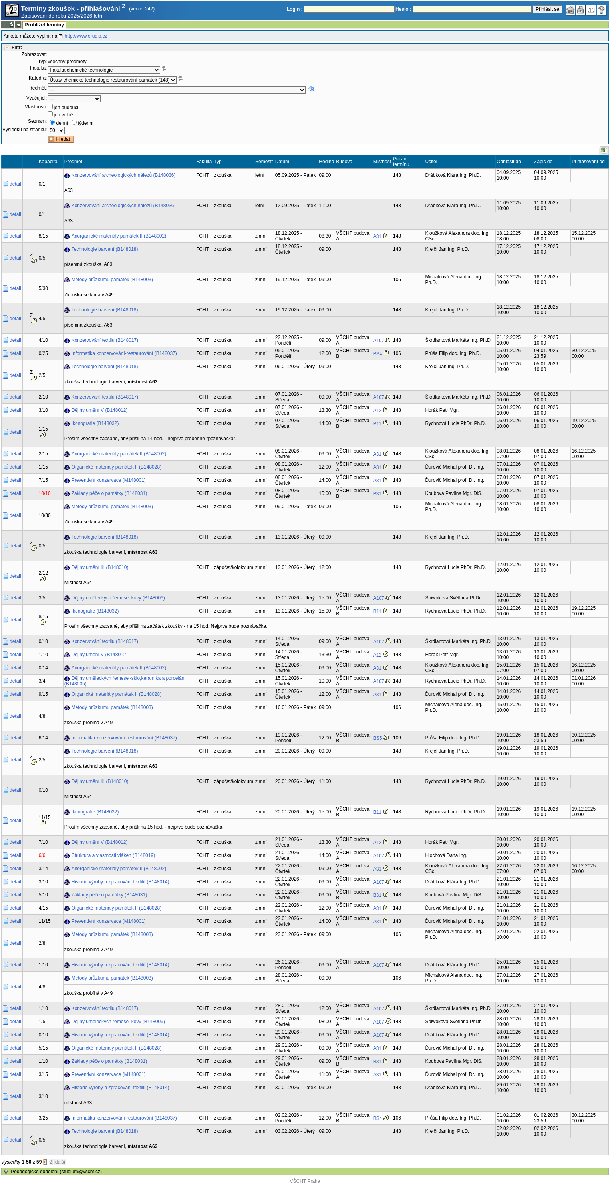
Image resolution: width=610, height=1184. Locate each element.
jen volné (63, 115)
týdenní (85, 123)
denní (62, 123)
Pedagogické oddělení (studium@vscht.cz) (56, 1171)
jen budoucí (66, 107)
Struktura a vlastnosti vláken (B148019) (113, 855)
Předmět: (37, 88)
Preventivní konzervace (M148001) (109, 480)
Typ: (42, 61)
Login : (295, 9)
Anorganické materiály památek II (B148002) (119, 236)
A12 (377, 410)
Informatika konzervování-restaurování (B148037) (124, 353)
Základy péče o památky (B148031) (109, 493)
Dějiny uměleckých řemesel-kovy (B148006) (118, 598)
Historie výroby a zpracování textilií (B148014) (120, 882)
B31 (377, 494)
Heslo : (403, 9)
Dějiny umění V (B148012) (100, 410)
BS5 (377, 738)
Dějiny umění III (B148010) (100, 567)
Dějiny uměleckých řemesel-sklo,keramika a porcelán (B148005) (124, 681)
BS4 (377, 354)
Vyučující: (36, 98)
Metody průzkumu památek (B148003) (112, 279)
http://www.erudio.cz (85, 36)
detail (15, 184)
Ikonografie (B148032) (95, 423)
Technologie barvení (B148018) (105, 249)
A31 (377, 236)
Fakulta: (38, 68)
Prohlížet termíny (44, 25)
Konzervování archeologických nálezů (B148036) (124, 175)
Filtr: (17, 47)
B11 (377, 424)
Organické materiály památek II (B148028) (116, 467)
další (60, 1162)
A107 (378, 340)
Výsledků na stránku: (24, 129)
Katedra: (38, 78)
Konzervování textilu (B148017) (105, 340)
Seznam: (37, 121)
